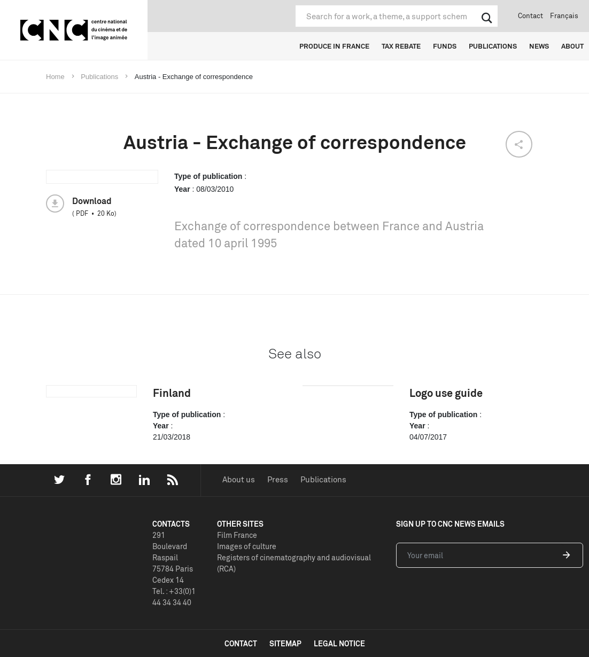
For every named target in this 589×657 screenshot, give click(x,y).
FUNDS (444, 46)
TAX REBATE (401, 46)
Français (564, 15)
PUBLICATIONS (493, 46)
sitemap (285, 643)
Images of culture (246, 546)
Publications (323, 479)
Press (277, 479)
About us (238, 479)
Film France (237, 534)
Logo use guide (446, 393)
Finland (172, 393)
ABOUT (572, 46)
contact (240, 643)
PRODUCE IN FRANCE (334, 46)
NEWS (539, 46)
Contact (530, 15)
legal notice (339, 643)
